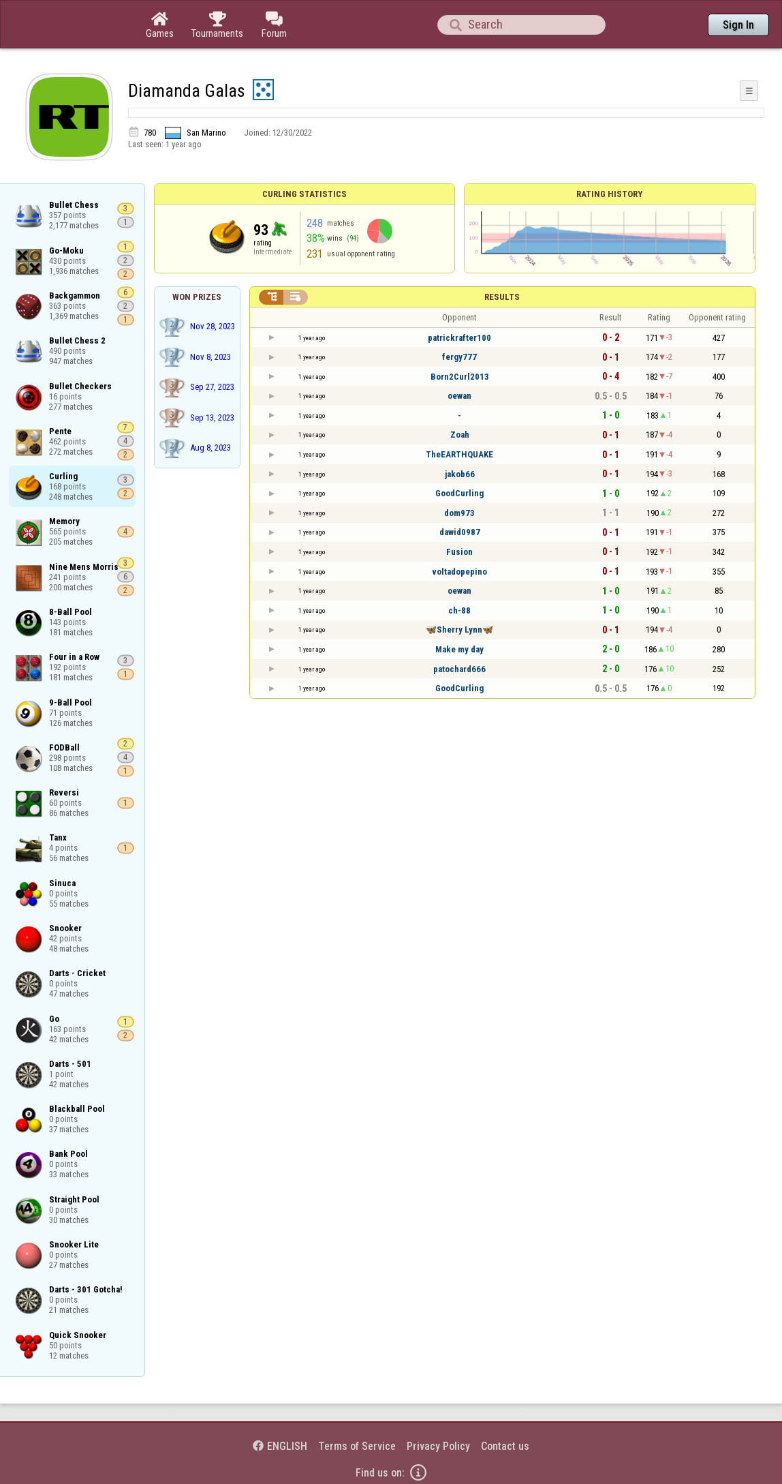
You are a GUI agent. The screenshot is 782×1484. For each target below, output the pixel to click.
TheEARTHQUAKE (459, 454)
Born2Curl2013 (460, 377)
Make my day (459, 649)
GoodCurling (459, 493)
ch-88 (459, 610)
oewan (459, 396)
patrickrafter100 (459, 338)
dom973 (459, 513)
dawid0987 (459, 532)
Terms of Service (357, 1446)
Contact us (505, 1446)
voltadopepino (459, 571)
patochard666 (459, 669)
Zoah (459, 434)
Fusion (459, 552)
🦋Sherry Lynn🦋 (459, 629)
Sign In (738, 24)
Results (502, 297)
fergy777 (459, 357)
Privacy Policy (438, 1446)
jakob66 (460, 474)
